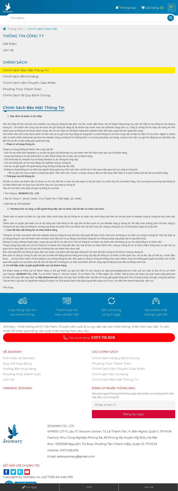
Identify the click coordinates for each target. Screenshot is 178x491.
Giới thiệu (10, 44)
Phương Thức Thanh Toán (22, 89)
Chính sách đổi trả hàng (20, 76)
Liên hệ (8, 50)
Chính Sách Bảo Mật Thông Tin (26, 70)
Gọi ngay (31, 487)
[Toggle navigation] (171, 8)
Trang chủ (13, 29)
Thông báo (126, 8)
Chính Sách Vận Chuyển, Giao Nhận (29, 83)
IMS (70, 477)
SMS (89, 487)
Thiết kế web (57, 477)
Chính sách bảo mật (42, 29)
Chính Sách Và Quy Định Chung (26, 95)
